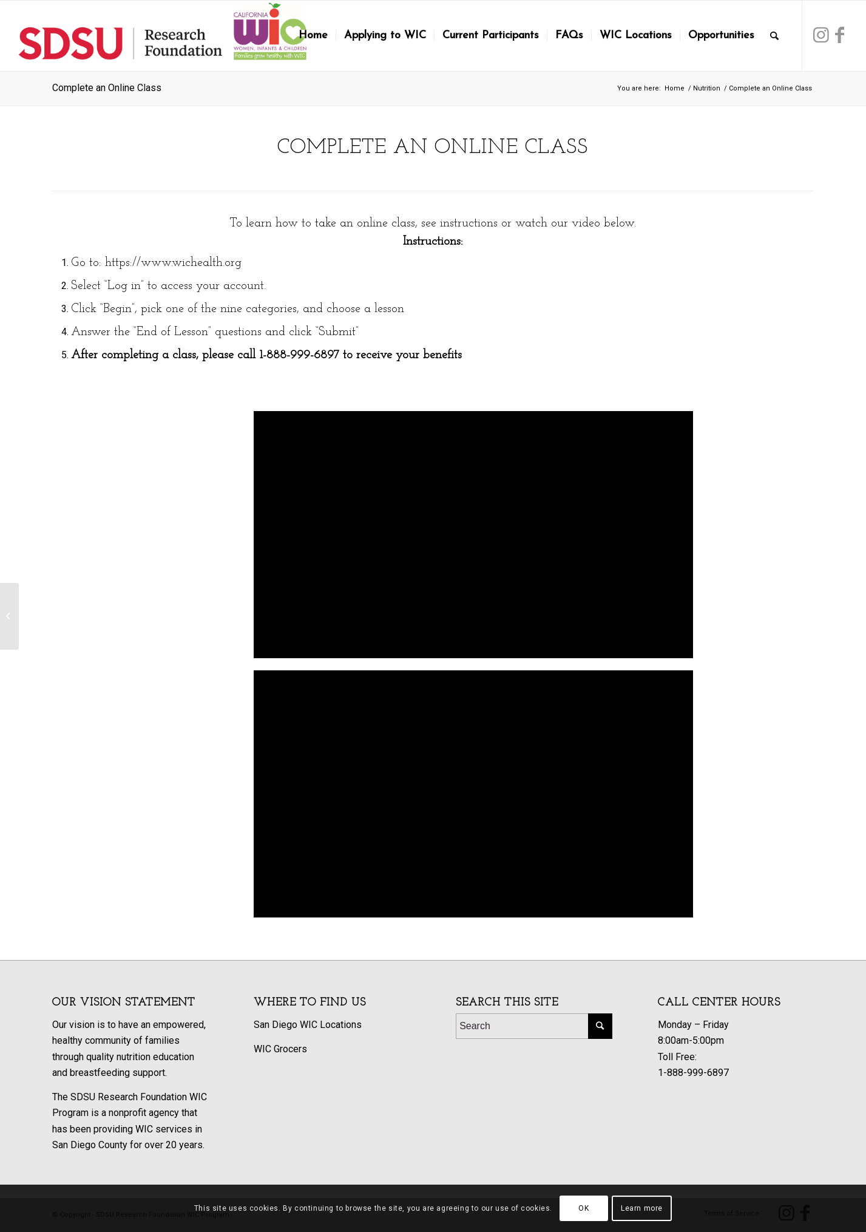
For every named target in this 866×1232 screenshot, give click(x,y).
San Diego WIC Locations (308, 1024)
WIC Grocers (280, 1049)
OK (583, 1208)
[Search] (774, 36)
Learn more (642, 1208)
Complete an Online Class (106, 88)
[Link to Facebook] (839, 35)
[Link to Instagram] (821, 35)
